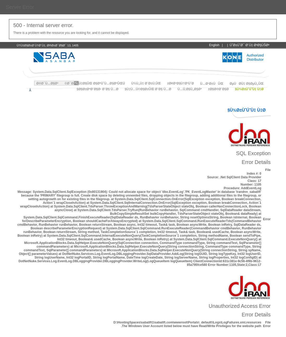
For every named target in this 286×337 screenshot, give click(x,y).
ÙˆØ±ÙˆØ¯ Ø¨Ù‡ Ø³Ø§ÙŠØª (249, 45)
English (214, 45)
